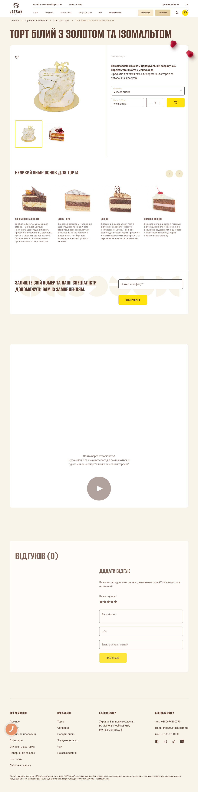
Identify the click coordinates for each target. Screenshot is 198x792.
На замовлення (115, 12)
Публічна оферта (20, 765)
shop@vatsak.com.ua (175, 727)
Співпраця (16, 740)
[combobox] (148, 90)
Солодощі (49, 12)
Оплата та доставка (22, 746)
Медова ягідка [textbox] (121, 92)
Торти (35, 12)
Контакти (16, 759)
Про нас (15, 721)
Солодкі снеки (66, 12)
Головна (14, 20)
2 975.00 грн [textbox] (120, 103)
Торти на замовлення (36, 20)
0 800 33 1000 (75, 4)
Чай (100, 12)
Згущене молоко (85, 12)
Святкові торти (61, 20)
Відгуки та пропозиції (23, 734)
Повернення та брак (22, 752)
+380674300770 (171, 721)
